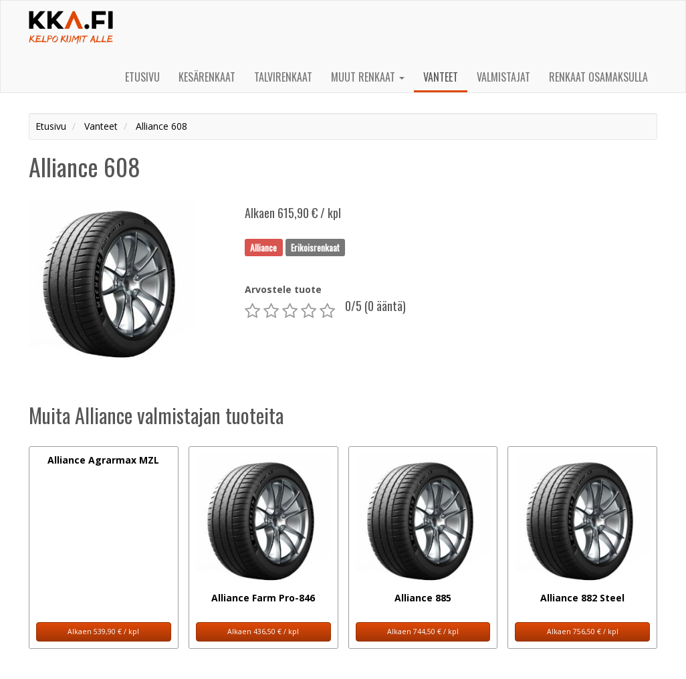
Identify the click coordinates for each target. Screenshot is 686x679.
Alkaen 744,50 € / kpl (423, 631)
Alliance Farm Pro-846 (263, 597)
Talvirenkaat (283, 77)
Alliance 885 (422, 597)
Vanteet (440, 77)
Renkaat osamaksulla (598, 77)
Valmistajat (503, 77)
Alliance (263, 247)
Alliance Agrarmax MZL (103, 460)
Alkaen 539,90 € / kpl (103, 631)
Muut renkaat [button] (368, 77)
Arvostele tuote (283, 289)
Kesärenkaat (207, 77)
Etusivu (142, 77)
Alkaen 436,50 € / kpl (263, 631)
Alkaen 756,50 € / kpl (582, 631)
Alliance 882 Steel (582, 597)
